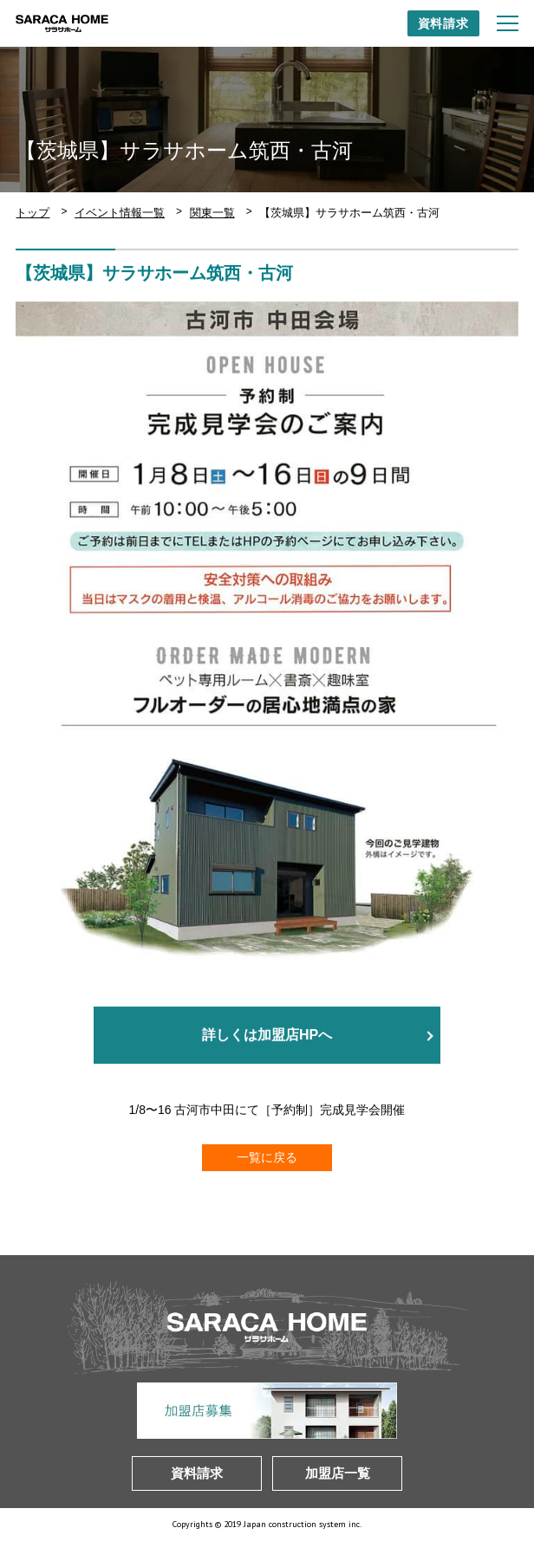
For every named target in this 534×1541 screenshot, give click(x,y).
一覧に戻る (267, 1157)
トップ (32, 212)
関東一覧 (212, 212)
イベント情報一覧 (120, 212)
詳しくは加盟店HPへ (267, 1035)
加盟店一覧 (337, 1473)
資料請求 (443, 23)
